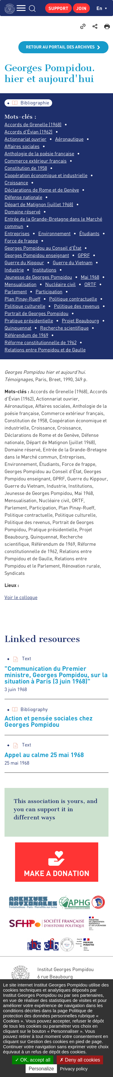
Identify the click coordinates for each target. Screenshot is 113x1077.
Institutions (44, 270)
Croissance (16, 183)
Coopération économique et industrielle (46, 175)
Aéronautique (69, 139)
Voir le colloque (21, 597)
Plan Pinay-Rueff (22, 299)
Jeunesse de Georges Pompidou (38, 277)
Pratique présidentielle (29, 321)
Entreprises (17, 233)
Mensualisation (20, 284)
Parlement (16, 291)
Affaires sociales (22, 146)
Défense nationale (23, 197)
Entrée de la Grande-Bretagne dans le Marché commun (53, 222)
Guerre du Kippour (24, 262)
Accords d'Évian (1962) (28, 132)
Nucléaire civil (60, 284)
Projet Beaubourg (80, 321)
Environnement (54, 233)
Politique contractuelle (73, 299)
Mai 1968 (90, 277)
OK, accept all (32, 1059)
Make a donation (56, 873)
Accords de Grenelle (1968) (33, 124)
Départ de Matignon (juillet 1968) (39, 204)
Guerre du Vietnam (73, 262)
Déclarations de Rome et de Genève (42, 190)
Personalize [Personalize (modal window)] (41, 1068)
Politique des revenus (76, 306)
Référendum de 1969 (26, 335)
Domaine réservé (22, 212)
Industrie (14, 270)
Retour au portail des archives (60, 46)
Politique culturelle (25, 306)
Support (58, 8)
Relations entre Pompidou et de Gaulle (45, 350)
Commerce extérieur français (36, 161)
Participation (49, 291)
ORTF (90, 284)
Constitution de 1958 (26, 168)
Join (81, 8)
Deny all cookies (80, 1059)
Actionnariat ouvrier (25, 139)
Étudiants (89, 233)
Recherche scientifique (64, 328)
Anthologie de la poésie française (39, 153)
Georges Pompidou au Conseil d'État (43, 248)
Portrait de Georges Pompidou (36, 313)
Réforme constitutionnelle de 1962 (41, 342)
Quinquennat (18, 328)
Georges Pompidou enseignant (37, 255)
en (101, 8)
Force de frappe (21, 241)
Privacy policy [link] (74, 1068)
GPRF (84, 255)
